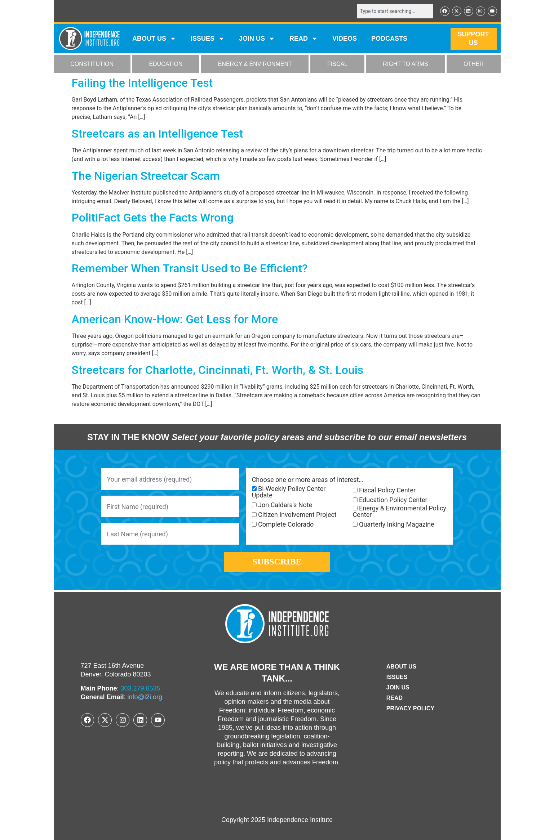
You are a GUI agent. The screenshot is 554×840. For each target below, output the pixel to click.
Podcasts (389, 39)
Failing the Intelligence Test (142, 83)
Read (394, 698)
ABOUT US (154, 39)
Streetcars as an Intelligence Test (157, 133)
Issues (208, 39)
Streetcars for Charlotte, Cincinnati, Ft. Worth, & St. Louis (218, 370)
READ (303, 39)
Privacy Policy (410, 708)
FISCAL (337, 64)
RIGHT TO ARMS (405, 64)
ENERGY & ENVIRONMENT (255, 64)
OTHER (474, 64)
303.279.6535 (140, 688)
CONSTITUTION (92, 64)
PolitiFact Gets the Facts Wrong (153, 217)
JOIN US (257, 39)
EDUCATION (165, 64)
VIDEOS (344, 39)
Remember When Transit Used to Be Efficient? (190, 268)
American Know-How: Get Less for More (175, 319)
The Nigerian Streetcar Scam (146, 176)
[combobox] (395, 11)
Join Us (397, 687)
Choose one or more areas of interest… (307, 480)
